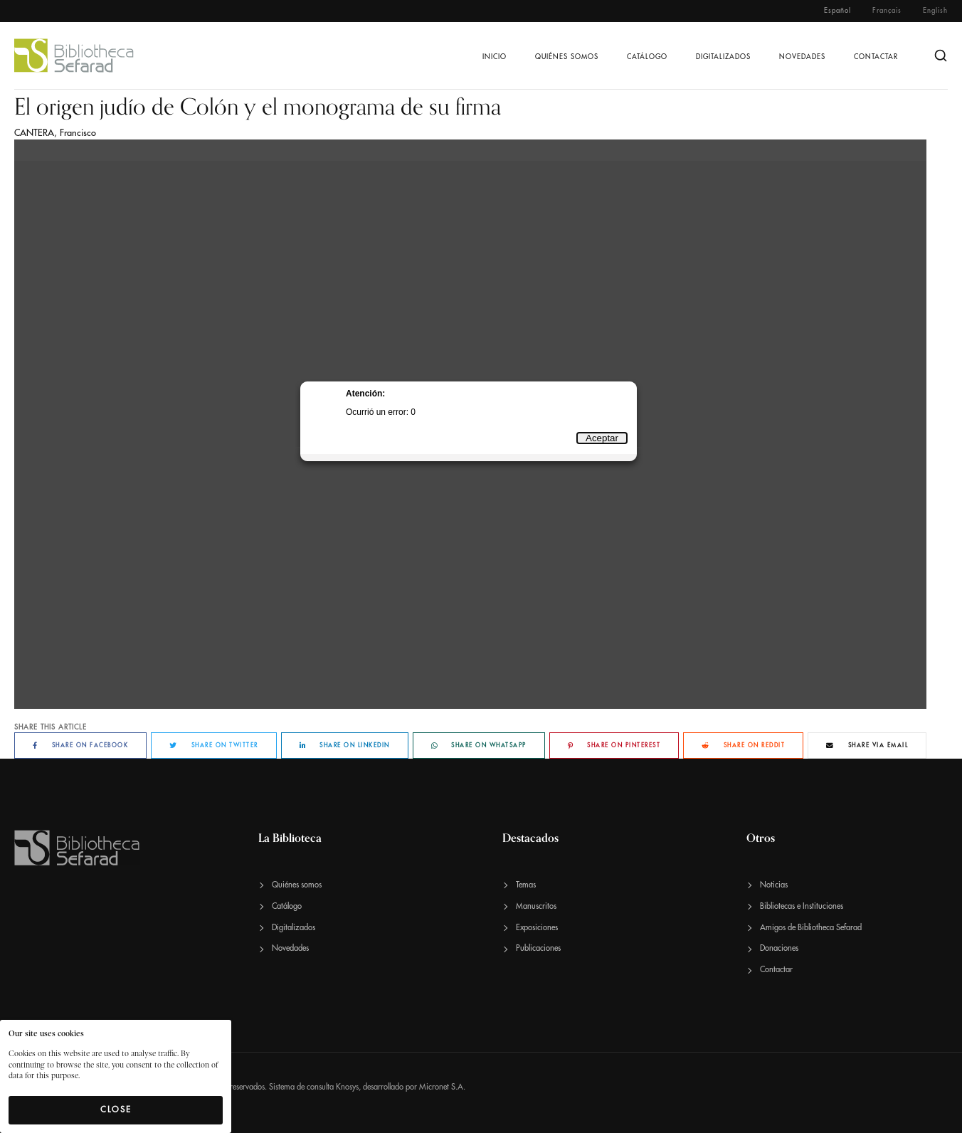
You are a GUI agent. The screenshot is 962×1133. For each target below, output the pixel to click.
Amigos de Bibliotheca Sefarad (811, 928)
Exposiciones (537, 928)
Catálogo (647, 56)
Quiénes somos (566, 56)
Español (837, 10)
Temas (526, 885)
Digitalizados (723, 56)
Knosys (347, 1087)
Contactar (876, 56)
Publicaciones (538, 948)
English (935, 10)
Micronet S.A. (442, 1087)
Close (116, 1109)
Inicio (494, 56)
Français (887, 10)
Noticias (774, 885)
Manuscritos (536, 906)
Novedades (802, 56)
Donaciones (779, 948)
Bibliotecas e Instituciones (801, 906)
